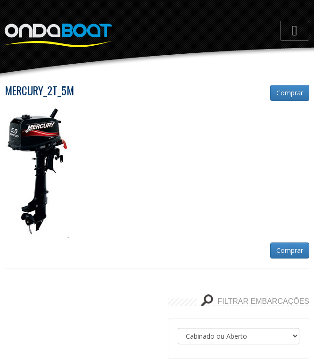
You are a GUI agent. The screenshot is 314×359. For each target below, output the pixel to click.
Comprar (289, 92)
